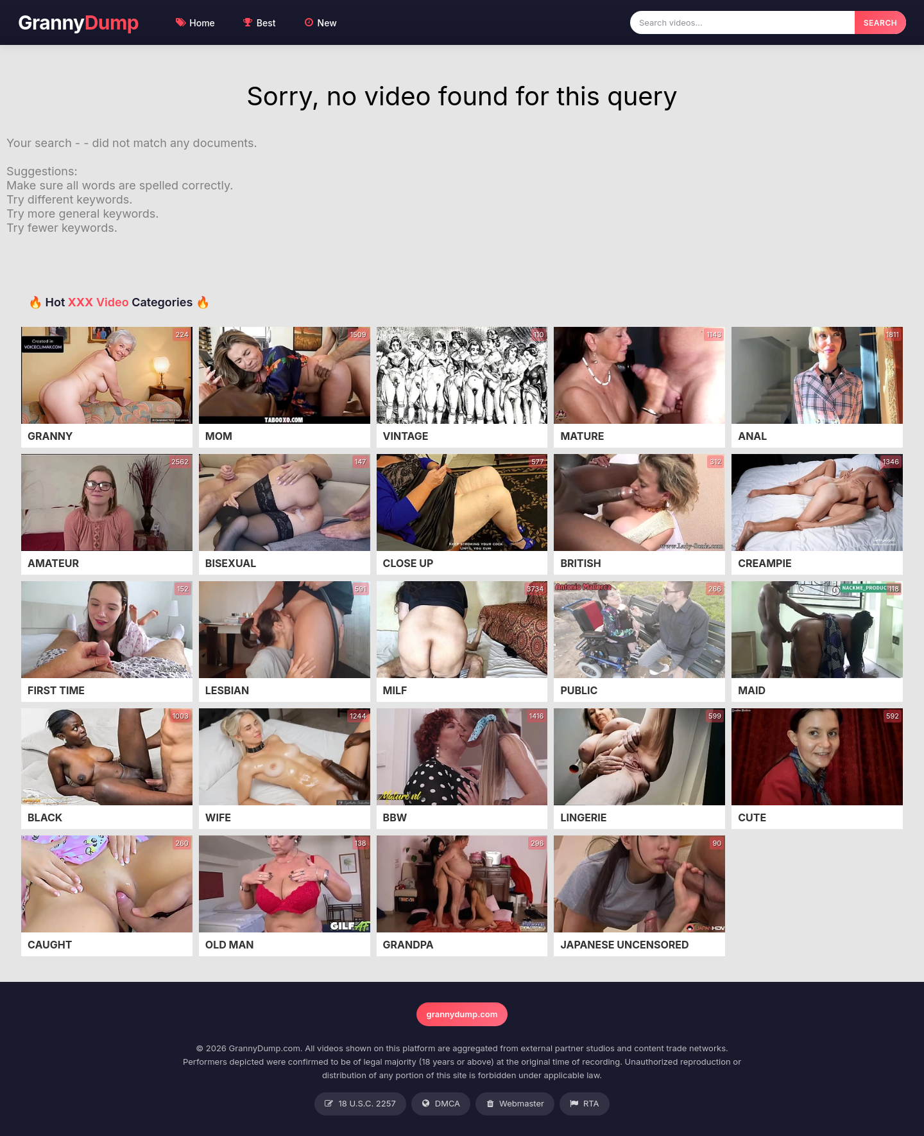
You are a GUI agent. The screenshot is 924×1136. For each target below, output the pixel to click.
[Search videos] (742, 22)
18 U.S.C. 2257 (360, 1103)
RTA (584, 1103)
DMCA (441, 1103)
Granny (78, 22)
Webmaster (515, 1103)
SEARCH (880, 23)
